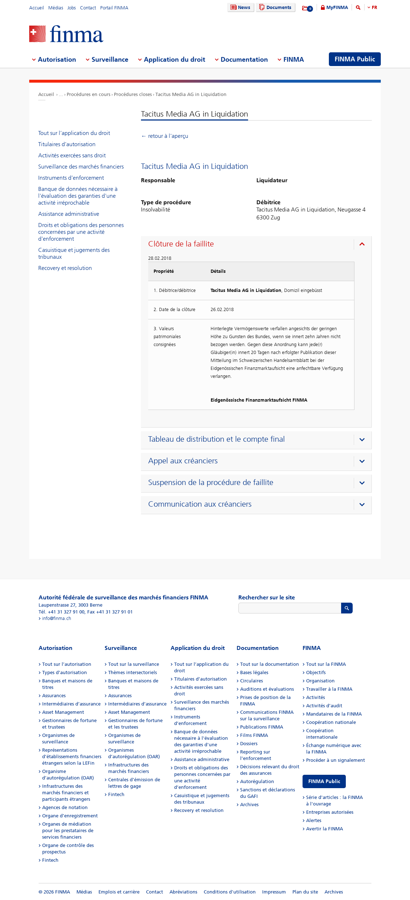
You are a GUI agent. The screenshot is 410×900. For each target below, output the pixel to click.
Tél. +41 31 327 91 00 (61, 612)
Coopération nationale (331, 722)
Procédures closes (133, 94)
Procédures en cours (88, 94)
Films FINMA (254, 735)
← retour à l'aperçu (164, 135)
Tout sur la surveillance (133, 664)
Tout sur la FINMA (326, 664)
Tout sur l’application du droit (74, 133)
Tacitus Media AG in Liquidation (190, 94)
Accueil (36, 7)
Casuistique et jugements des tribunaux (74, 253)
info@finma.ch (56, 618)
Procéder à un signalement (335, 760)
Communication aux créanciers (200, 504)
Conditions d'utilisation (230, 892)
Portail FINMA (114, 7)
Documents (274, 7)
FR (374, 7)
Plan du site (305, 892)
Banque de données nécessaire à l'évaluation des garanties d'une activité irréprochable (78, 195)
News (239, 7)
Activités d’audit (324, 705)
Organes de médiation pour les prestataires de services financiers (67, 830)
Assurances (54, 695)
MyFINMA (337, 7)
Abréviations (183, 892)
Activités (315, 697)
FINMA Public (324, 781)
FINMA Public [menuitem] (355, 59)
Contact (88, 7)
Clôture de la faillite (181, 244)
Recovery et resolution (65, 268)
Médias (55, 7)
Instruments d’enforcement (71, 177)
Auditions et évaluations (267, 689)
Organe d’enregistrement (70, 815)
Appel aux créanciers (183, 461)
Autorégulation (257, 781)
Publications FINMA (261, 727)
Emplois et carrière (119, 892)
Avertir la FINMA (324, 828)
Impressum (274, 892)
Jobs (71, 7)
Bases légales (254, 672)
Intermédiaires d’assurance (71, 704)
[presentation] (258, 245)
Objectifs (316, 672)
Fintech (50, 860)
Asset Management (63, 712)
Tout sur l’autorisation (66, 664)
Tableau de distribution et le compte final (216, 439)
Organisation (320, 680)
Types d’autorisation (64, 672)
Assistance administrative (68, 213)
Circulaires (251, 680)
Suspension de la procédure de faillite (210, 482)
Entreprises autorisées (329, 812)
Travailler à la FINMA (329, 689)
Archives (249, 804)
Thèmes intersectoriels (132, 672)
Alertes (313, 820)
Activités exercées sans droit (72, 155)
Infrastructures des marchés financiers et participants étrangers (66, 792)
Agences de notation (65, 807)
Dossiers (248, 743)
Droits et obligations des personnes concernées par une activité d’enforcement (81, 232)
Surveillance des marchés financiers (81, 166)
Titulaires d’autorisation (67, 144)
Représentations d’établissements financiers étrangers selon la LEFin (71, 756)
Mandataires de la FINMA (334, 714)
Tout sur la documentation (269, 664)
